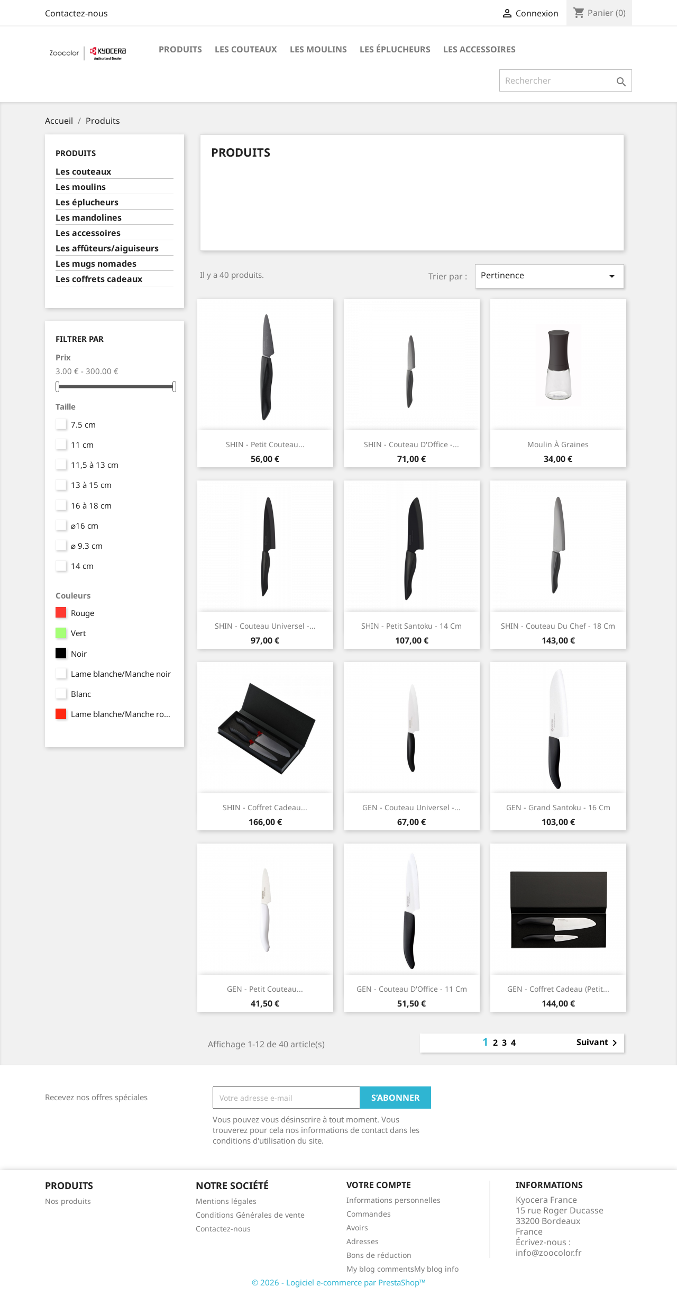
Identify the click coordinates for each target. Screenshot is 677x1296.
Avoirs (357, 1227)
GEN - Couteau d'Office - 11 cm (411, 989)
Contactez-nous (76, 13)
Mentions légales (226, 1201)
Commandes (368, 1214)
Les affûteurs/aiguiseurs (107, 248)
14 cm (82, 565)
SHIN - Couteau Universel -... (265, 626)
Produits (180, 49)
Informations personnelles (393, 1200)
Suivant (599, 1043)
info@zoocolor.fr (549, 1252)
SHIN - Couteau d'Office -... (411, 444)
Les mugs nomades (96, 263)
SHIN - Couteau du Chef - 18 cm (558, 626)
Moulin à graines (558, 444)
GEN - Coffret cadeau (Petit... (558, 989)
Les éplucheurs (395, 49)
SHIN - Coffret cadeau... (265, 807)
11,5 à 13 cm (94, 464)
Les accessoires (479, 49)
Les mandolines (89, 217)
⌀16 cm (84, 525)
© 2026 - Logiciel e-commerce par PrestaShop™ (339, 1282)
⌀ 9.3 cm (87, 545)
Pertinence (549, 276)
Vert (78, 633)
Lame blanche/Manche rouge (122, 714)
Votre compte (378, 1185)
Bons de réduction (378, 1255)
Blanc (81, 693)
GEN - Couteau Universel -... (411, 807)
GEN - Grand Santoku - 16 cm (558, 807)
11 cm (82, 444)
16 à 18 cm (91, 505)
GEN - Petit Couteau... (265, 989)
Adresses (362, 1241)
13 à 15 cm (91, 484)
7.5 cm (83, 424)
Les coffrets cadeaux (99, 279)
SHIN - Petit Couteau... (265, 444)
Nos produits (68, 1201)
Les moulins (318, 49)
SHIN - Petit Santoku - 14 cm (411, 626)
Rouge (82, 613)
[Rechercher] (565, 80)
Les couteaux (246, 49)
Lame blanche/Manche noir (121, 673)
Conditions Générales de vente (250, 1215)
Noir (79, 653)
